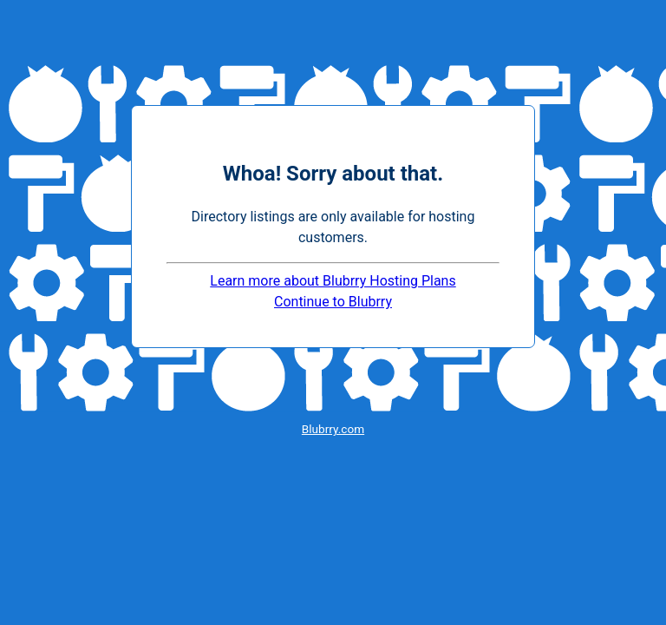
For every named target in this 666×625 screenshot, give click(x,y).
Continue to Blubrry (333, 301)
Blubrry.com (333, 429)
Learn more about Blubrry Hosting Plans (332, 281)
